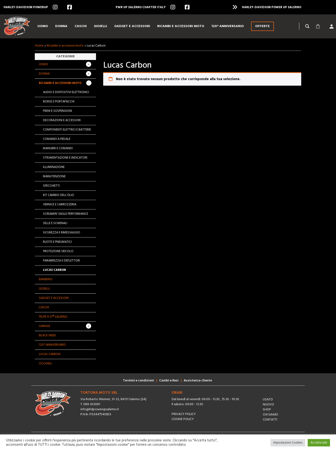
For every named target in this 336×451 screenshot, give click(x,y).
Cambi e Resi (169, 380)
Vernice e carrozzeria (59, 204)
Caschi (44, 307)
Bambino (46, 279)
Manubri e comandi (58, 148)
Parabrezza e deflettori (61, 260)
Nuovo (268, 404)
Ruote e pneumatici (57, 241)
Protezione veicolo (58, 251)
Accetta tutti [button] (319, 442)
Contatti (270, 419)
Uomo (43, 64)
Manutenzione (54, 176)
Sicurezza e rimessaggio (61, 232)
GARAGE (44, 326)
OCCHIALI (45, 363)
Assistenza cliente (198, 380)
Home (39, 45)
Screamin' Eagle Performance (65, 213)
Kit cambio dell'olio (58, 195)
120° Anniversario (52, 344)
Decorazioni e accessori (62, 120)
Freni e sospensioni (57, 110)
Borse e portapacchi (58, 101)
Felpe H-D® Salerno (53, 316)
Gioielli (44, 288)
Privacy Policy (184, 414)
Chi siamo (270, 414)
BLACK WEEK (47, 335)
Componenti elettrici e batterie (67, 129)
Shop (267, 409)
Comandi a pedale (56, 139)
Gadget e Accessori (54, 298)
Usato (268, 399)
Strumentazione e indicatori (65, 157)
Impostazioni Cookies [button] (287, 442)
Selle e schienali (55, 223)
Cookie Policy (183, 419)
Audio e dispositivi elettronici (66, 92)
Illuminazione (54, 167)
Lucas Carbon (54, 270)
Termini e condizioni (138, 380)
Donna (44, 73)
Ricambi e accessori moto (65, 45)
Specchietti (51, 185)
